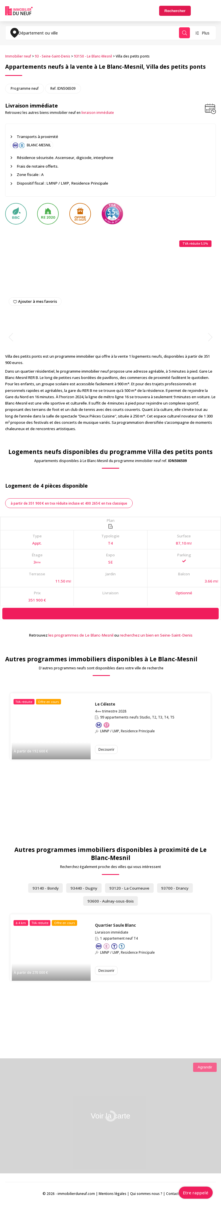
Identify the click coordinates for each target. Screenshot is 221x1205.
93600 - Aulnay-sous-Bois (110, 901)
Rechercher (174, 11)
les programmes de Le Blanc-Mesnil (80, 635)
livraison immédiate (97, 112)
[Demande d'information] (110, 613)
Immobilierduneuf (19, 10)
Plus (205, 33)
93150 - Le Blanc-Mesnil (93, 56)
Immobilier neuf (18, 56)
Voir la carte (110, 1116)
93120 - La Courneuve (129, 888)
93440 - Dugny (84, 888)
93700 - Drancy (174, 888)
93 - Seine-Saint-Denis (52, 56)
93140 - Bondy (46, 888)
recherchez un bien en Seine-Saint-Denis (156, 635)
